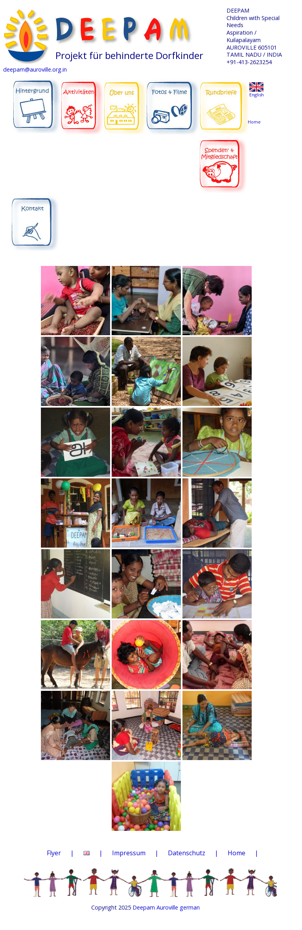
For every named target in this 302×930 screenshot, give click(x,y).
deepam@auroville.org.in (35, 69)
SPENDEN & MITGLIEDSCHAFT (223, 159)
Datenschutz (186, 853)
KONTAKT (36, 218)
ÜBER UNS (125, 101)
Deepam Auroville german (166, 907)
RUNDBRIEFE (224, 100)
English (256, 95)
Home (236, 853)
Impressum (128, 853)
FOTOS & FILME (173, 102)
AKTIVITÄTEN (82, 101)
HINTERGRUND (36, 101)
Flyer (54, 853)
